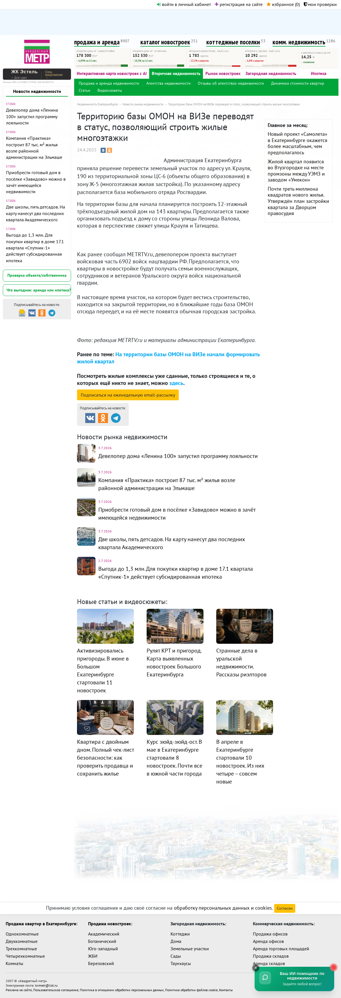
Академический (103, 934)
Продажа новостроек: (110, 923)
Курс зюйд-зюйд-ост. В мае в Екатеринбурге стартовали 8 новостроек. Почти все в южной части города (174, 757)
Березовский (101, 963)
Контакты (226, 990)
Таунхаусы (180, 963)
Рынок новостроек (222, 73)
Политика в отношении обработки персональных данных (122, 990)
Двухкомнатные (22, 941)
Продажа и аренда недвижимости (109, 83)
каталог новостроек (165, 42)
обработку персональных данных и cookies (223, 908)
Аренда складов (269, 963)
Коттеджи (180, 934)
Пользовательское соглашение (55, 990)
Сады (175, 956)
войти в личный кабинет (184, 4)
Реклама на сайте (19, 990)
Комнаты (14, 963)
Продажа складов (271, 956)
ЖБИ (92, 956)
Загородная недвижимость (271, 73)
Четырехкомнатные (25, 956)
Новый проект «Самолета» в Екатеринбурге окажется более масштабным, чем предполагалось (297, 143)
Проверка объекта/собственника (36, 275)
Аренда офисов (268, 941)
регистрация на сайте (239, 4)
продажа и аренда (97, 42)
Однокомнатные (22, 934)
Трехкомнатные (21, 948)
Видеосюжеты (109, 90)
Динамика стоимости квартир (297, 83)
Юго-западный (103, 948)
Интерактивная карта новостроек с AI (112, 73)
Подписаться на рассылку (128, 395)
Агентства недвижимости (168, 83)
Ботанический (102, 941)
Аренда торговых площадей (281, 948)
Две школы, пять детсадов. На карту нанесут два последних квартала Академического (35, 213)
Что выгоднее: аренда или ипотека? (39, 290)
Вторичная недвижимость (176, 73)
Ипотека (318, 73)
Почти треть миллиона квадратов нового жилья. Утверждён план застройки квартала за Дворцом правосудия (298, 201)
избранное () (283, 4)
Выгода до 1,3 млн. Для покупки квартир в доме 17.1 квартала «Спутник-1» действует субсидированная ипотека (35, 247)
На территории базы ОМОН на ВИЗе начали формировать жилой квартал (168, 358)
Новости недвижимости (37, 91)
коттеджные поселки (233, 42)
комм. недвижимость (299, 42)
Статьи (84, 90)
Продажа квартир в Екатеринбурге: (41, 923)
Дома (175, 941)
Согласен (285, 908)
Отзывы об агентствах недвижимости (231, 83)
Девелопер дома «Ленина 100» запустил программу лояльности (32, 116)
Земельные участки (189, 948)
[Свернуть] (255, 967)
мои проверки (320, 4)
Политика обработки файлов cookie (191, 990)
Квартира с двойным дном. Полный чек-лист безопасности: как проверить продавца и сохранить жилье (105, 757)
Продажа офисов (270, 934)
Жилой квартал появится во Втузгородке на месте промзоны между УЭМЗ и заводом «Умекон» (296, 170)
